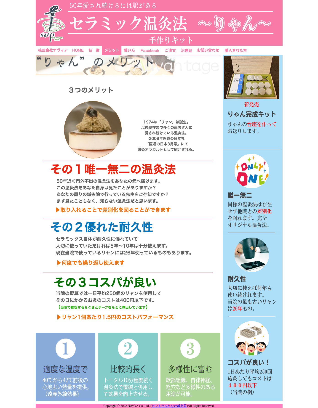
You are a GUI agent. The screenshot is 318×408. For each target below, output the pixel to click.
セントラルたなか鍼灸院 (169, 406)
